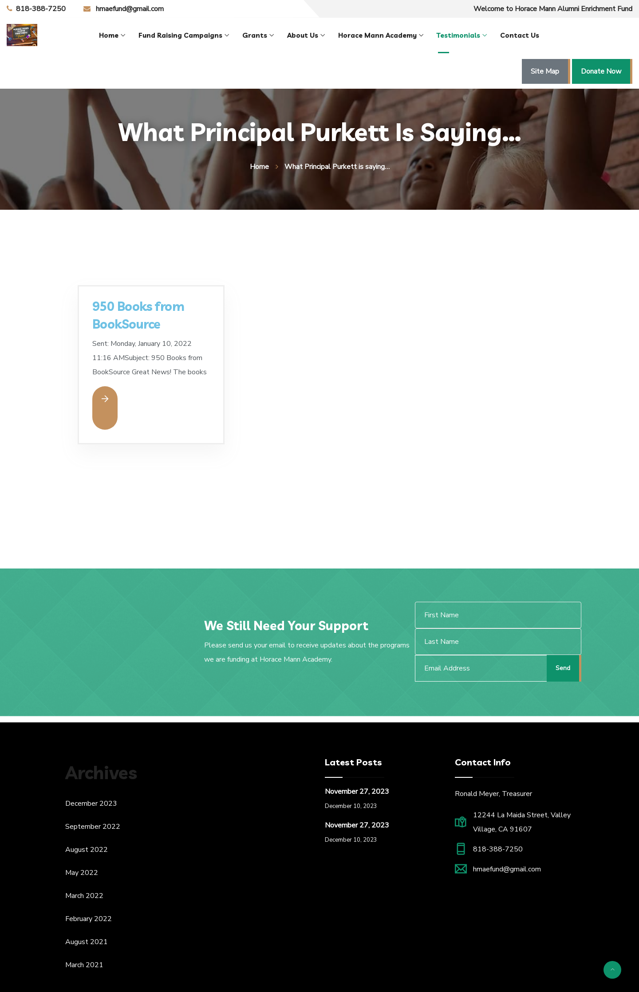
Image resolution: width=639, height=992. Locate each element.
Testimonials (458, 35)
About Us (302, 35)
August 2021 (86, 942)
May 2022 (81, 873)
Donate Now (601, 71)
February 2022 (88, 919)
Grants (254, 35)
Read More (105, 399)
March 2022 (84, 896)
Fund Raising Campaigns (180, 35)
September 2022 (92, 826)
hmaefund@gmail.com (130, 9)
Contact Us (519, 35)
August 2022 (86, 850)
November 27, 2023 (357, 791)
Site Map (545, 71)
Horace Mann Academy (377, 35)
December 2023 (91, 803)
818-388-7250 (41, 9)
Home (108, 35)
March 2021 (84, 965)
